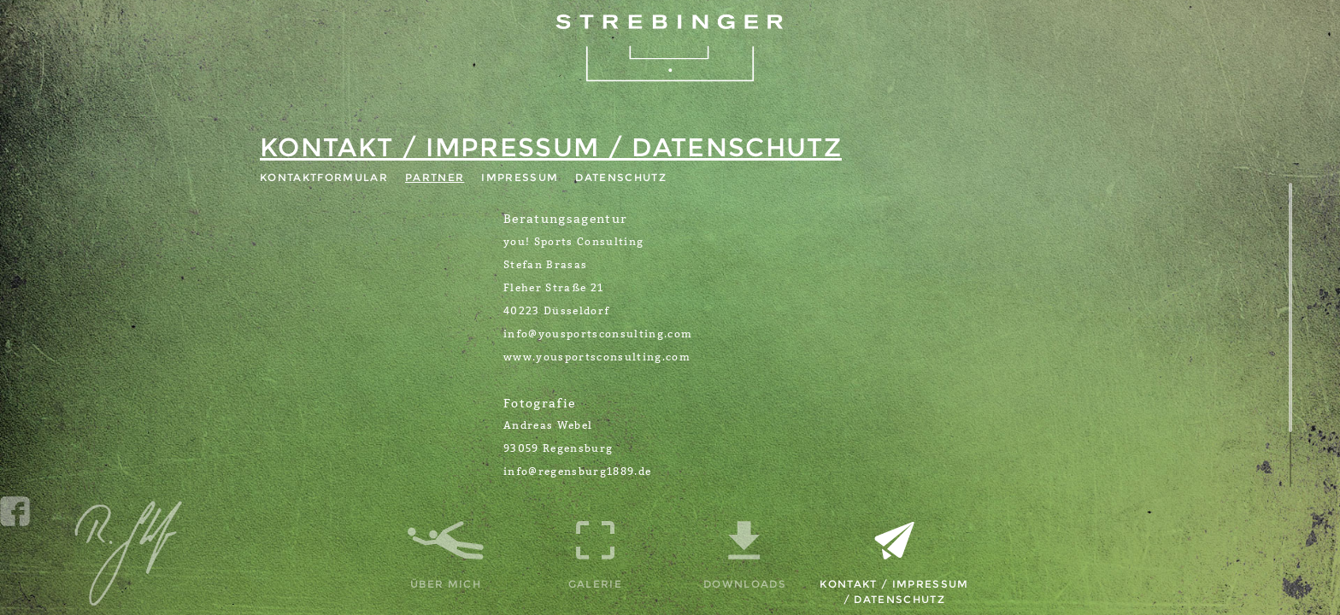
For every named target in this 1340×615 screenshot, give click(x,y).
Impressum (519, 177)
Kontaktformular (324, 177)
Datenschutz (621, 177)
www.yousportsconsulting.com (597, 357)
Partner (434, 177)
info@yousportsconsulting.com (597, 334)
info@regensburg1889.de (577, 471)
